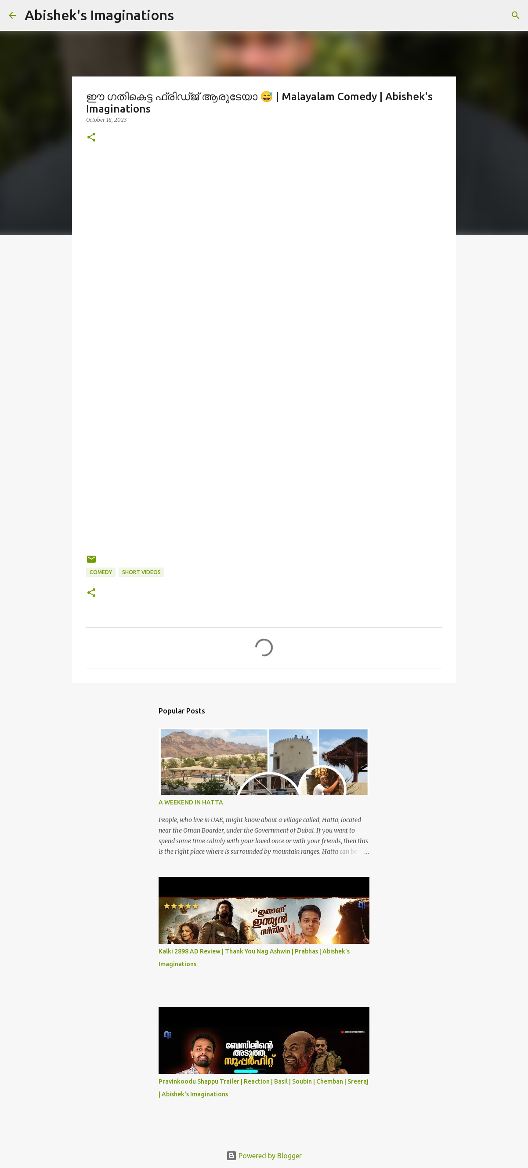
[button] (91, 138)
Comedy (101, 572)
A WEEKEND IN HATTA (191, 802)
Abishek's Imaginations (99, 15)
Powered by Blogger (264, 1156)
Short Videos (141, 572)
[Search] (515, 15)
